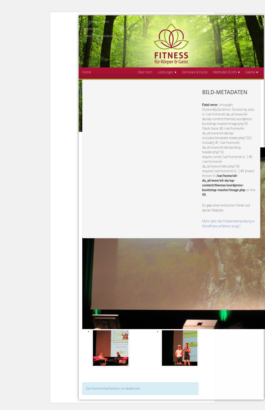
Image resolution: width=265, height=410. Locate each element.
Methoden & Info (225, 72)
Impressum (91, 29)
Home (86, 72)
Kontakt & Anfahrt (96, 22)
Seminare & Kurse (195, 72)
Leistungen (166, 72)
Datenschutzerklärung (99, 36)
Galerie (250, 72)
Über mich (145, 72)
